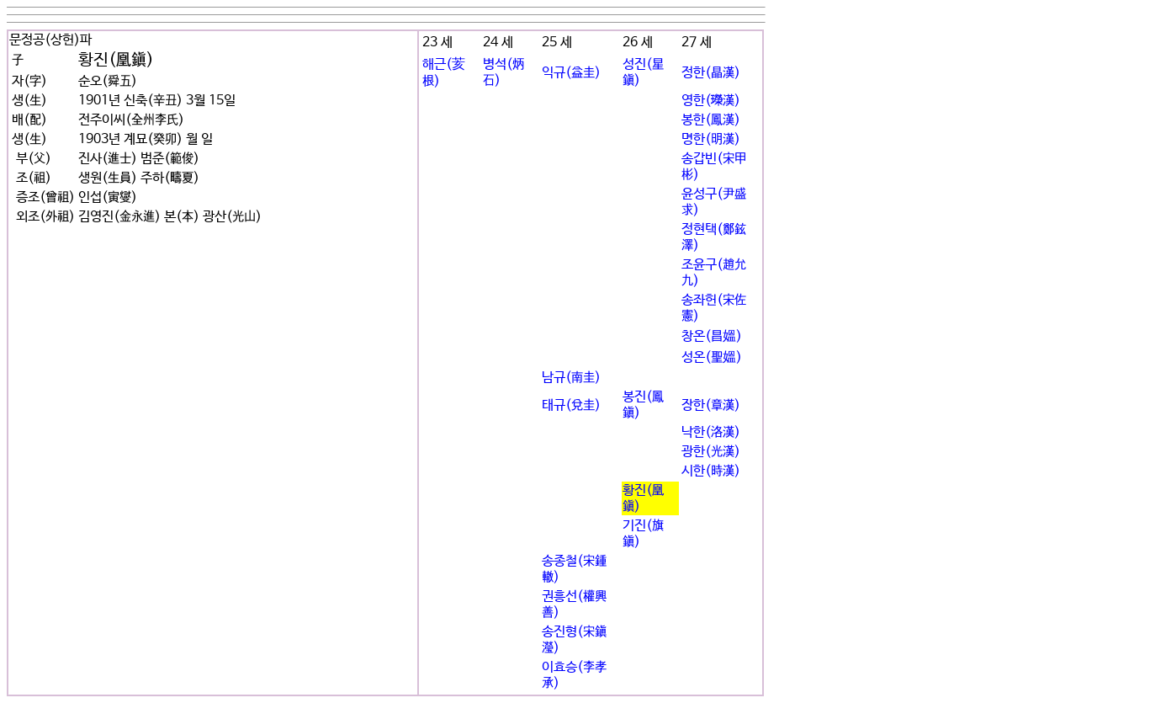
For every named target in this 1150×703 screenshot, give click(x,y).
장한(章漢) (710, 405)
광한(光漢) (710, 452)
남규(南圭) (571, 378)
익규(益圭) (571, 73)
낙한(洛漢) (710, 432)
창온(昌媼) (711, 336)
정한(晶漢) (710, 73)
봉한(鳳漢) (710, 120)
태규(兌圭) (571, 405)
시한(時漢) (710, 471)
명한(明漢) (710, 139)
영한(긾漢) (710, 101)
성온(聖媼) (711, 357)
